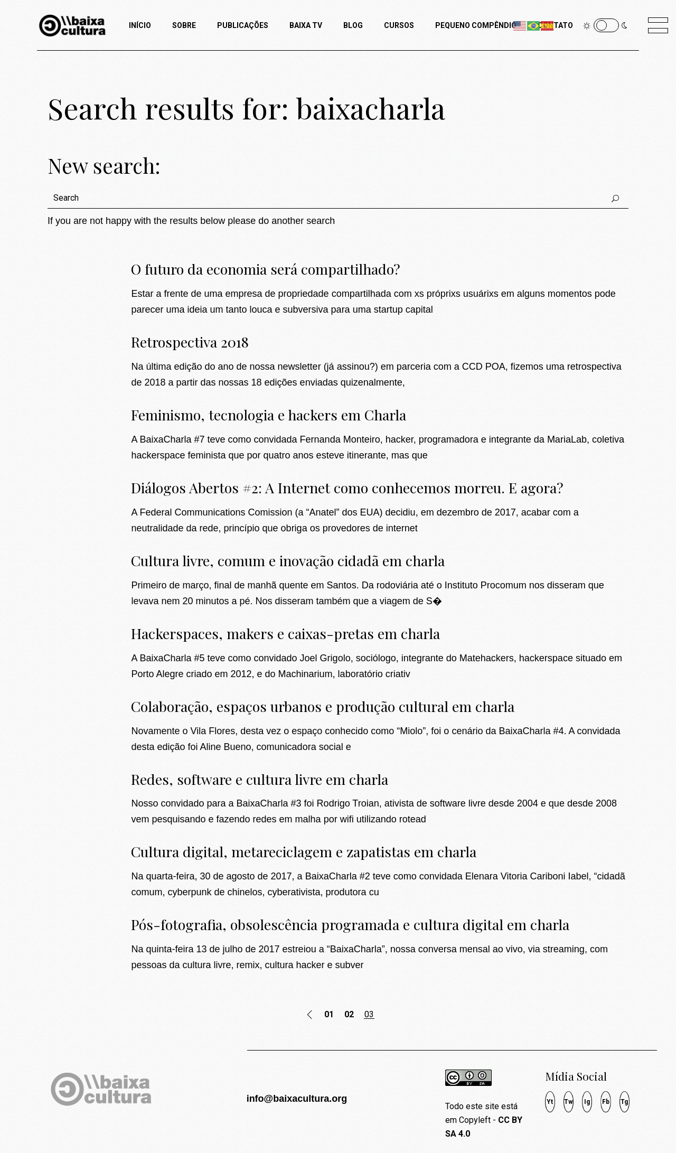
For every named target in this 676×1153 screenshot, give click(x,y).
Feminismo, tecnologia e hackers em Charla (268, 414)
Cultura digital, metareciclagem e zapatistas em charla (303, 851)
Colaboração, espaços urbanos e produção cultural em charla (322, 706)
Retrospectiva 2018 (190, 341)
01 (329, 1014)
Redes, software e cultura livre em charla (259, 779)
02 (349, 1014)
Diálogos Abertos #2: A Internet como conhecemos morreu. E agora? (347, 487)
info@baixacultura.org (297, 1098)
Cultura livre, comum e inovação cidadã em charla (288, 560)
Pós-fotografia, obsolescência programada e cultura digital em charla (350, 924)
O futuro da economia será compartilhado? (265, 268)
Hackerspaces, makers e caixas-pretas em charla (285, 633)
